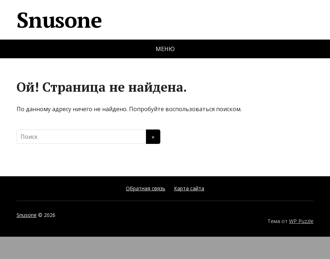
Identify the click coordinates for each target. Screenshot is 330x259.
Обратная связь (145, 188)
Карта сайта (189, 188)
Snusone (59, 20)
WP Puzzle (301, 221)
